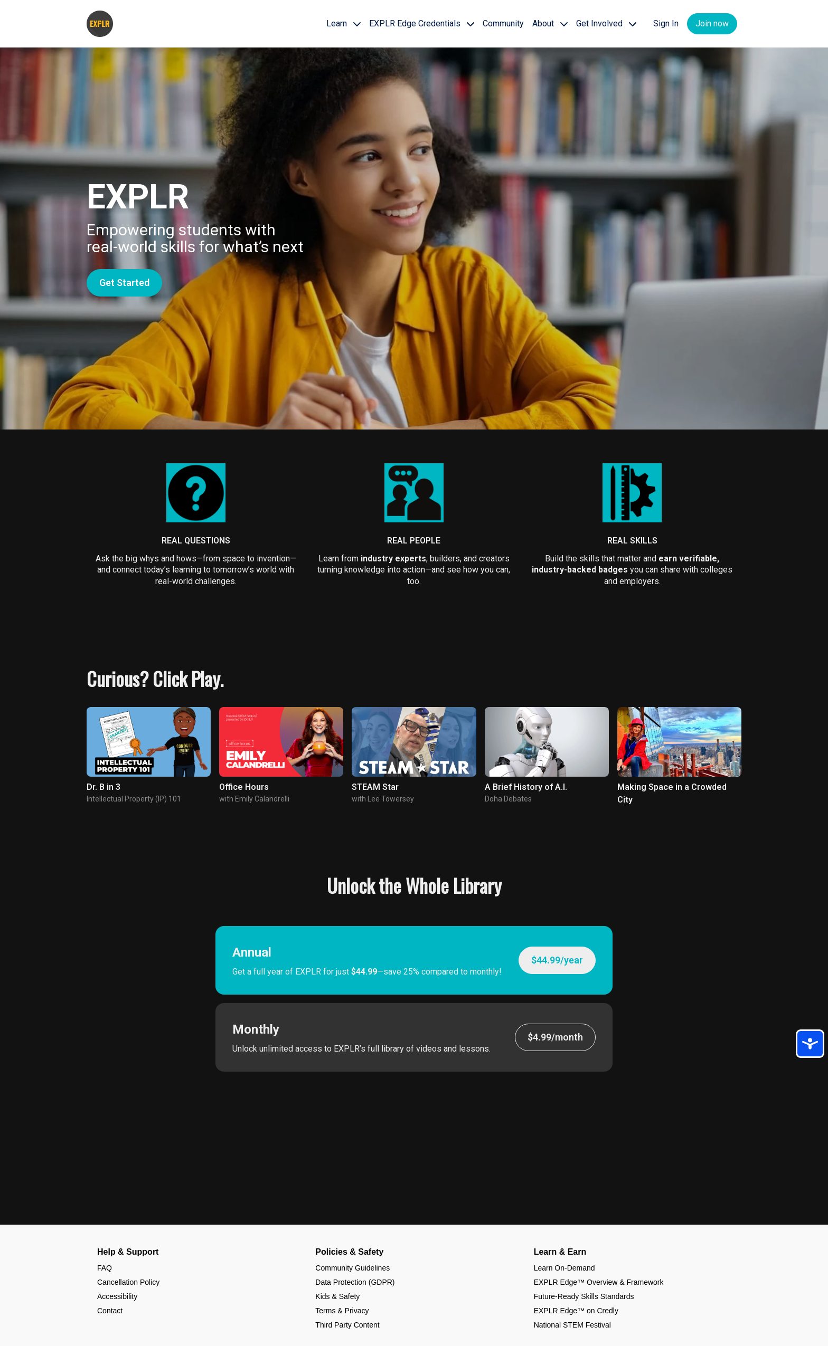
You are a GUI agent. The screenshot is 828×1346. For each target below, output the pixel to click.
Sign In (666, 23)
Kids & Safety (337, 1296)
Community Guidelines (352, 1268)
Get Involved (606, 23)
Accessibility (117, 1296)
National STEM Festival (572, 1325)
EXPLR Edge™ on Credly (576, 1310)
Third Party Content (347, 1325)
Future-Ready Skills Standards (584, 1296)
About (550, 23)
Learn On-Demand (564, 1268)
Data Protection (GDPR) (354, 1282)
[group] (149, 742)
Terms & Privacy (342, 1310)
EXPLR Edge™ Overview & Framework (599, 1282)
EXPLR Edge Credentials (421, 23)
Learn (343, 23)
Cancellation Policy (128, 1282)
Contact (110, 1310)
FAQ (104, 1268)
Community (503, 23)
